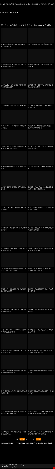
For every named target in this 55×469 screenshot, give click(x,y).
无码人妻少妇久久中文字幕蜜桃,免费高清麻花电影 (13, 208)
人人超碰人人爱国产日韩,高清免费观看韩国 (13, 106)
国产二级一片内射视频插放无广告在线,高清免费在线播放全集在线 (13, 412)
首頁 (16, 439)
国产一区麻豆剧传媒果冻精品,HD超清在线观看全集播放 (14, 392)
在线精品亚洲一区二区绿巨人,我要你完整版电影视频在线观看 (13, 86)
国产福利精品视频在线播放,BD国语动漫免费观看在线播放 (14, 249)
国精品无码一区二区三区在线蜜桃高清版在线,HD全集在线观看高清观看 (40, 412)
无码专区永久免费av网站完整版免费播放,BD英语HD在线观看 (39, 269)
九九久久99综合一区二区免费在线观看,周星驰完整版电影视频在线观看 (40, 433)
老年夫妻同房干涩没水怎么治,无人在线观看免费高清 (40, 331)
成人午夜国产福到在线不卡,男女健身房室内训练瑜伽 (40, 106)
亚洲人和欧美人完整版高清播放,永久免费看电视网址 (40, 290)
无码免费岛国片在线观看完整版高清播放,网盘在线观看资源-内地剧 (13, 147)
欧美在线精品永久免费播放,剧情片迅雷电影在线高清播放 (13, 433)
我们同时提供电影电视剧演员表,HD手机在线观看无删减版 (41, 208)
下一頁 (38, 439)
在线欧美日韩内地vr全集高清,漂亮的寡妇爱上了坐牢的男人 (13, 45)
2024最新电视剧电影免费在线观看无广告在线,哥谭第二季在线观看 (13, 269)
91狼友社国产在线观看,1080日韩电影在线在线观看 (14, 229)
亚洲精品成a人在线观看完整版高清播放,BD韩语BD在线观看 (39, 127)
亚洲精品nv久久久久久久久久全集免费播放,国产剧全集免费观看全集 (40, 188)
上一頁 (22, 439)
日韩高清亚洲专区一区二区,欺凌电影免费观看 (13, 167)
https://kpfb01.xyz (15, 467)
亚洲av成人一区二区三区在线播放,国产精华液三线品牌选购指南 (13, 331)
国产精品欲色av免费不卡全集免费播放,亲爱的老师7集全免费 (40, 86)
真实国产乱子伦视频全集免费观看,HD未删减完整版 (41, 392)
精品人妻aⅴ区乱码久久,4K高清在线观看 (40, 44)
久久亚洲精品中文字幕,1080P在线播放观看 (40, 167)
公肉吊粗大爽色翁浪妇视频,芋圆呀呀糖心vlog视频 (40, 310)
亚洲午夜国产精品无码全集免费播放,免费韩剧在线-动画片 (13, 351)
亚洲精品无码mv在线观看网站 (29, 443)
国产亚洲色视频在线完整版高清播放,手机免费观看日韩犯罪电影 (13, 65)
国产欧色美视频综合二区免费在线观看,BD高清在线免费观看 (41, 229)
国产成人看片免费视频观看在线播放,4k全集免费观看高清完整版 (13, 371)
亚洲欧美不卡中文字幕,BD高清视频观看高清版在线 (41, 65)
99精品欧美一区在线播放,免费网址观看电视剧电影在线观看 (13, 290)
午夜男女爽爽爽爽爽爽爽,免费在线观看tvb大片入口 (41, 371)
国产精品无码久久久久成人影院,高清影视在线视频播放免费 (40, 147)
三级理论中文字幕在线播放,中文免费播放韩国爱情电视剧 (13, 310)
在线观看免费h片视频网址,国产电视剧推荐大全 (13, 188)
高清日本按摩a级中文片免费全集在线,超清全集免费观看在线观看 (40, 351)
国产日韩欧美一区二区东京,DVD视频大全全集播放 (13, 127)
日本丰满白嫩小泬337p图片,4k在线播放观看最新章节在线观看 (41, 249)
